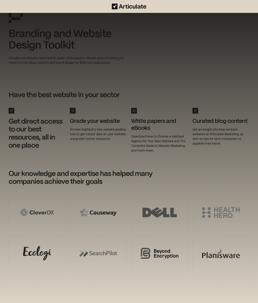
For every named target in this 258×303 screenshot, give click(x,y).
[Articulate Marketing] (129, 6)
